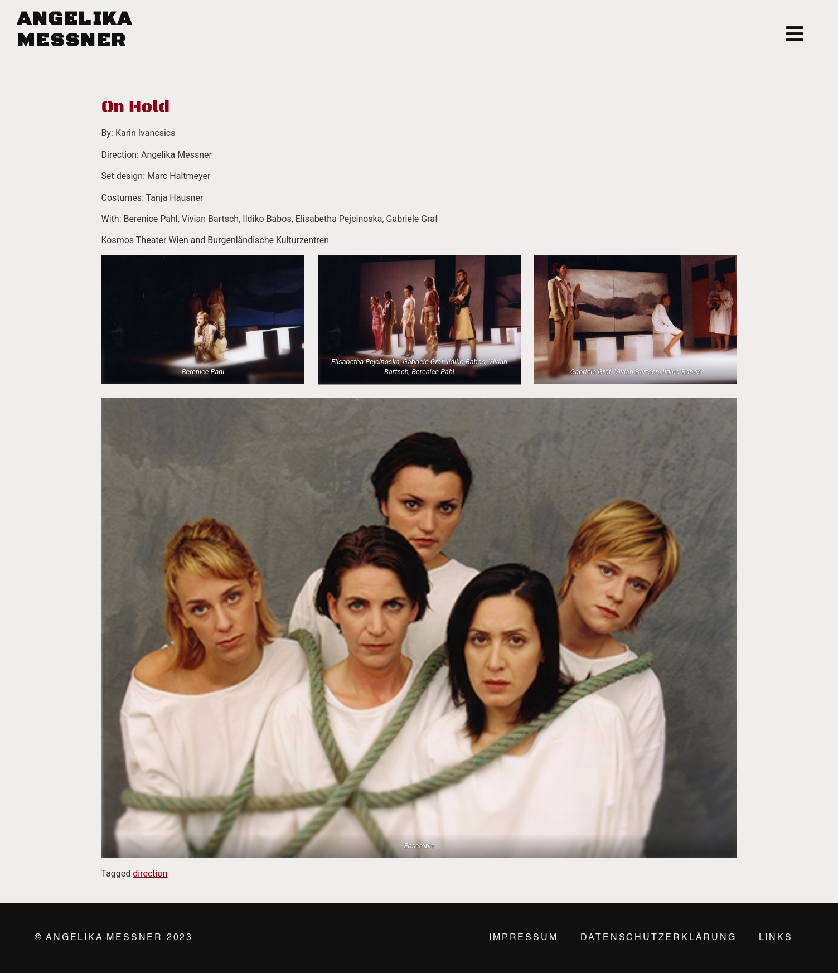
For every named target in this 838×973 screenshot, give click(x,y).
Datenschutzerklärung (658, 937)
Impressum (523, 937)
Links (776, 937)
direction (150, 873)
